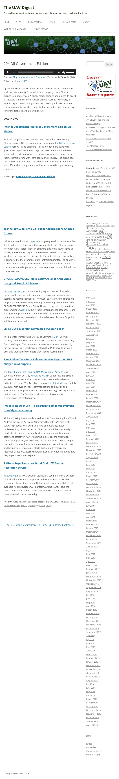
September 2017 (93, 543)
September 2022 (93, 331)
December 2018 (93, 487)
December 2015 (93, 621)
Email (18, 81)
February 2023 (92, 312)
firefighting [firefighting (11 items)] (99, 249)
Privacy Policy (41, 29)
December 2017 (93, 531)
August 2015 (92, 635)
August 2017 (92, 546)
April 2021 (90, 386)
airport (49, 501)
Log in (89, 743)
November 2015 (93, 624)
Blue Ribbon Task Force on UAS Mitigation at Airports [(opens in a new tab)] (35, 371)
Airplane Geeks (69, 22)
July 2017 (90, 550)
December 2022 (93, 320)
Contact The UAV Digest (16, 29)
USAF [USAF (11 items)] (110, 277)
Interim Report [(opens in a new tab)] (60, 383)
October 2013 (92, 717)
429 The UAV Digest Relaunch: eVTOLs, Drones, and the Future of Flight (99, 120)
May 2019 (90, 468)
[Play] (7, 72)
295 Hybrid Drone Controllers (59, 524)
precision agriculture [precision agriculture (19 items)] (97, 265)
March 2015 (91, 654)
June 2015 (90, 643)
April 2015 (90, 650)
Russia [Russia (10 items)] (111, 273)
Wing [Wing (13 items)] (94, 280)
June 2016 (90, 598)
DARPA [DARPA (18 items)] (103, 237)
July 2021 (90, 375)
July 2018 (90, 505)
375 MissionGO (104, 183)
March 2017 (91, 565)
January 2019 (92, 483)
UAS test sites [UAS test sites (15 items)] (101, 277)
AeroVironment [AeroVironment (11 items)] (103, 223)
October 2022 (92, 327)
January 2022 (92, 357)
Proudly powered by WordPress (17, 773)
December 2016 (93, 576)
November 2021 (93, 364)
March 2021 (91, 390)
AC (43, 375)
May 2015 (90, 647)
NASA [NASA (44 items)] (106, 257)
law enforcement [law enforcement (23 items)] (100, 254)
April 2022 (90, 346)
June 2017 (90, 554)
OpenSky (32, 505)
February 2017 (92, 569)
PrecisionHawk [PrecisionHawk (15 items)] (93, 267)
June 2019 (90, 464)
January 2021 (92, 398)
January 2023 (92, 316)
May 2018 (90, 513)
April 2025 (90, 301)
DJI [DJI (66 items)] (109, 236)
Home (6, 22)
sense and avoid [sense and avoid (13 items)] (93, 275)
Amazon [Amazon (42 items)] (92, 228)
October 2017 (92, 539)
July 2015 (90, 639)
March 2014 (91, 699)
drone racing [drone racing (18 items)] (93, 242)
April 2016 (90, 606)
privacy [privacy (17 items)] (104, 267)
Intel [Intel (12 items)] (88, 254)
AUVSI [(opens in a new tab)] (34, 375)
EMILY (24, 505)
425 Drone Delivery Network (99, 149)
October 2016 (92, 583)
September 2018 (93, 498)
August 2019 (92, 457)
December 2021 (93, 360)
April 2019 (90, 472)
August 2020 (92, 416)
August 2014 (92, 680)
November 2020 (93, 405)
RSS (25, 81)
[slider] (36, 72)
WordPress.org (93, 754)
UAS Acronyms (35, 22)
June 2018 (90, 509)
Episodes (30, 501)
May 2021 (90, 383)
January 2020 (92, 442)
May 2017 (90, 557)
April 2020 (90, 431)
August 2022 (92, 334)
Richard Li (90, 201)
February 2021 (92, 394)
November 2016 (93, 580)
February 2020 (92, 438)
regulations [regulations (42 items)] (94, 270)
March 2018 (91, 520)
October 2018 (92, 494)
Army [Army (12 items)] (101, 228)
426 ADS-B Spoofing (95, 145)
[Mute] (63, 72)
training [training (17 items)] (90, 277)
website (8, 397)
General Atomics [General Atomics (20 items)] (95, 251)
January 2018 (92, 528)
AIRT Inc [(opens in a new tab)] (24, 309)
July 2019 (90, 461)
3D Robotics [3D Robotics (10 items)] (91, 223)
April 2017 (90, 561)
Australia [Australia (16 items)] (91, 233)
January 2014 (92, 706)
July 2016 (90, 595)
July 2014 (90, 684)
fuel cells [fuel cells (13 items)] (108, 249)
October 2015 (92, 628)
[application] (40, 72)
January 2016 (92, 617)
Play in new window (23, 77)
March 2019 (91, 476)
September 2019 (93, 453)
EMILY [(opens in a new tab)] (55, 336)
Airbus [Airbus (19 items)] (99, 225)
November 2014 (93, 669)
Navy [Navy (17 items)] (88, 259)
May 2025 (90, 297)
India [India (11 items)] (113, 251)
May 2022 (90, 342)
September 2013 (93, 721)
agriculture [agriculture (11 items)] (90, 225)
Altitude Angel (59, 501)
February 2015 (92, 658)
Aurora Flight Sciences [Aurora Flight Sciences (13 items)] (96, 231)
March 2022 (91, 349)
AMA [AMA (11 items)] (113, 225)
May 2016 (90, 602)
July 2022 (90, 338)
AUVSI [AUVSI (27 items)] (100, 233)
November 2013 (93, 713)
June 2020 (90, 424)
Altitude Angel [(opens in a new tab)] (11, 475)
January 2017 (92, 572)
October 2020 (92, 409)
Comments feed (93, 751)
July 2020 (90, 420)
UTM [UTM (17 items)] (88, 279)
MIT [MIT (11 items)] (100, 257)
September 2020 (93, 412)
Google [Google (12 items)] (107, 251)
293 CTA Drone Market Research (22, 524)
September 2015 (93, 632)
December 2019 (93, 446)
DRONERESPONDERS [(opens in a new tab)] (14, 291)
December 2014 (93, 665)
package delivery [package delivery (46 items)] (99, 262)
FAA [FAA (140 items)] (90, 248)
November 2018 (93, 491)
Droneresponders (12, 505)
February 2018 (92, 524)
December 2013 (93, 710)
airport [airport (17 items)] (106, 225)
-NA (47, 375)
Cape (69, 501)
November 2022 (93, 323)
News (18, 22)
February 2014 (92, 702)
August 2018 (92, 502)
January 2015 (92, 661)
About (86, 22)
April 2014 (90, 695)
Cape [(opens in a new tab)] (32, 241)
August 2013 (92, 725)
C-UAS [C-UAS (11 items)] (88, 237)
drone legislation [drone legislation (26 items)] (96, 240)
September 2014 (93, 676)
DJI (74, 501)
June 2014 (90, 687)
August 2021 (92, 372)
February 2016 (92, 613)
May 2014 (90, 691)
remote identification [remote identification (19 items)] (97, 272)
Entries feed (91, 747)
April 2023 (90, 305)
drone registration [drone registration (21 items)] (97, 244)
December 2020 (93, 401)
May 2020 (90, 427)
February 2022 (92, 353)
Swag (52, 22)
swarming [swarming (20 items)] (107, 275)
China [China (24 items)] (95, 237)
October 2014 (92, 673)
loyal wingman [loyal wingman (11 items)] (92, 257)
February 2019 (92, 479)
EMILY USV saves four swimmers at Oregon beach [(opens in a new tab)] (34, 329)
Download (41, 77)
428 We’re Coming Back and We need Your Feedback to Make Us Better (100, 131)
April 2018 (90, 517)
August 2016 (92, 591)
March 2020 (91, 435)
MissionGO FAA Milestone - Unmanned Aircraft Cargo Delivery (98, 179)
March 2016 (91, 609)
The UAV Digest (19, 7)
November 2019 (93, 450)
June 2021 (90, 379)
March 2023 (91, 308)
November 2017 (93, 535)
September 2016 (93, 587)
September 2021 (93, 368)
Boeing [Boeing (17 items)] (108, 233)
